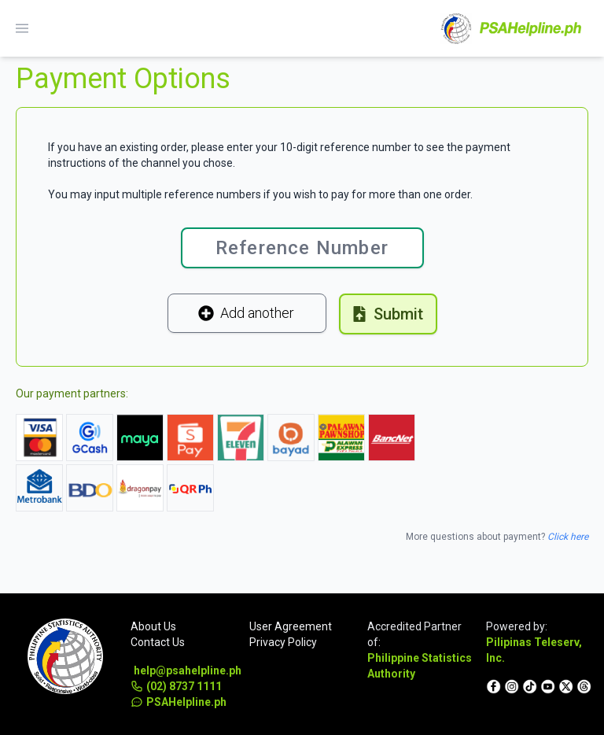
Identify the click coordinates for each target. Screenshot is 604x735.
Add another (246, 313)
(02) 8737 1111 (176, 686)
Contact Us (158, 642)
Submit (387, 314)
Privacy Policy (283, 642)
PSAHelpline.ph (178, 702)
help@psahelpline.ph (185, 670)
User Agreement (290, 626)
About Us (153, 626)
